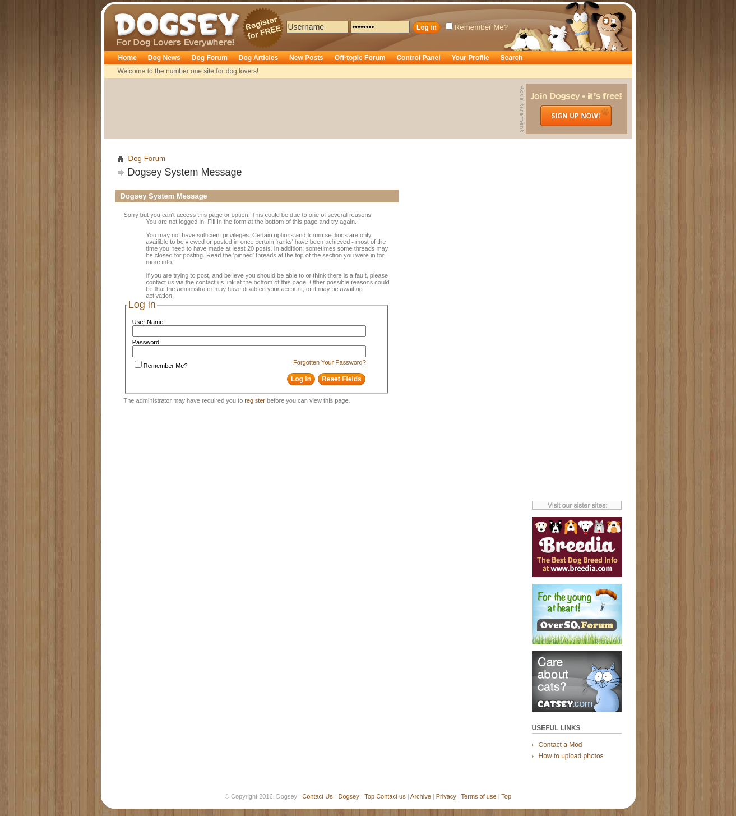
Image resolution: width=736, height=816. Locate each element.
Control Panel (418, 58)
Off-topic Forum (360, 58)
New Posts (306, 58)
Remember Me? (477, 27)
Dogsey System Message (185, 172)
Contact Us (317, 796)
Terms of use (479, 796)
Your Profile (470, 58)
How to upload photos (571, 756)
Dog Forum (210, 58)
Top (369, 796)
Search (512, 58)
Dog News (164, 58)
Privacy (446, 796)
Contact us (391, 796)
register (254, 400)
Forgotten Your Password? (329, 362)
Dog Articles (258, 58)
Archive (420, 796)
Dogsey (128, 8)
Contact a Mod (560, 745)
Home (127, 58)
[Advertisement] (313, 109)
